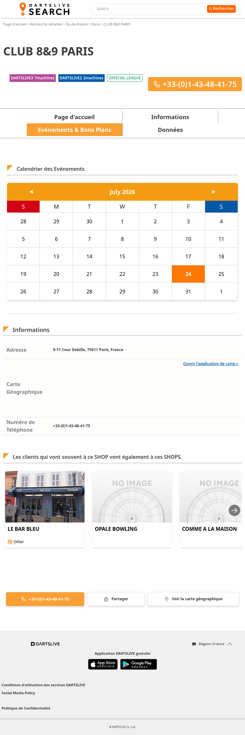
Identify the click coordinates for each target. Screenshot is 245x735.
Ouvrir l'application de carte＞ (211, 363)
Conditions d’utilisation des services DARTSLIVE (43, 684)
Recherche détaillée (46, 24)
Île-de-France (77, 24)
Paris (96, 24)
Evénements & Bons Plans (74, 129)
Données (170, 129)
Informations (170, 117)
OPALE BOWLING (116, 528)
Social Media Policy (18, 692)
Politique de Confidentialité (26, 708)
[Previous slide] (10, 510)
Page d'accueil (15, 24)
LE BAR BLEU (23, 528)
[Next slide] (234, 510)
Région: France (211, 643)
